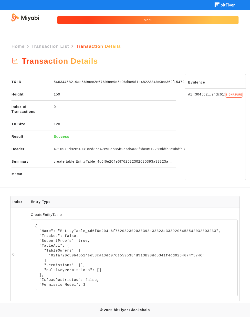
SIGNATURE (234, 94)
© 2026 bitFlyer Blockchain (125, 310)
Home (18, 46)
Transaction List (50, 46)
